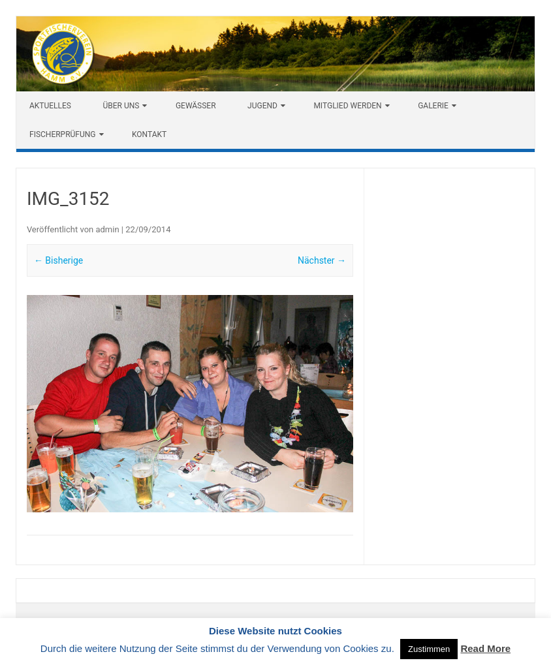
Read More (485, 648)
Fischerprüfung (62, 134)
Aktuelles (50, 105)
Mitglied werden (347, 105)
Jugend (262, 105)
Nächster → (322, 260)
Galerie (433, 105)
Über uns (120, 105)
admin (107, 229)
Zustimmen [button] (429, 649)
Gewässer (196, 105)
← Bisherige (58, 260)
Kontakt (149, 134)
